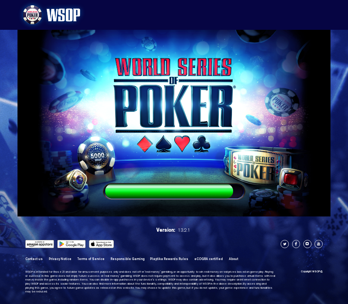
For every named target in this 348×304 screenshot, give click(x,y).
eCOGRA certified (208, 259)
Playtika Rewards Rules (169, 259)
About (233, 259)
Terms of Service (91, 259)
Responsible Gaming (127, 259)
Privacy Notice (60, 259)
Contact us (34, 259)
